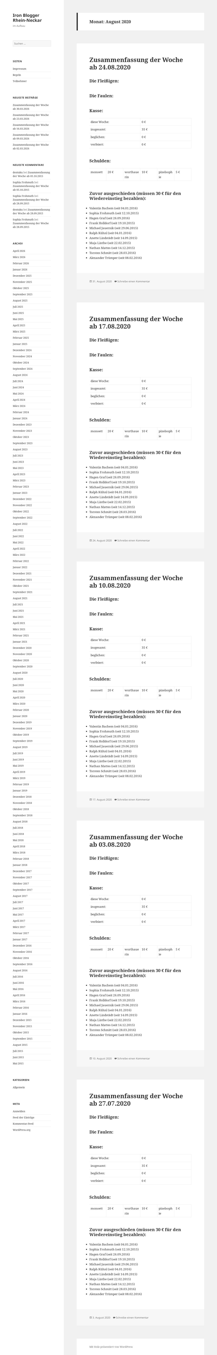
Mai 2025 (18, 319)
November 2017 (22, 877)
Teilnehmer (20, 81)
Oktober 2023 (21, 437)
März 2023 (19, 480)
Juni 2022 (18, 536)
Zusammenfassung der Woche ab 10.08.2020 (136, 581)
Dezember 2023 (22, 424)
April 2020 (19, 697)
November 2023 (22, 430)
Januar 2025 (20, 344)
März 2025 (19, 331)
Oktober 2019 (21, 734)
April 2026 (19, 251)
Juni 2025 (18, 313)
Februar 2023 (21, 486)
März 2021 (19, 629)
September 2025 (22, 294)
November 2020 (22, 654)
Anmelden (19, 1111)
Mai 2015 (18, 1063)
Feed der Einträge (23, 1117)
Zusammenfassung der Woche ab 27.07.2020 (136, 1099)
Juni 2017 (18, 908)
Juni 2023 (18, 461)
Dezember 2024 (22, 350)
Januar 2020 (20, 716)
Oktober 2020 (21, 660)
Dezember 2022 (22, 499)
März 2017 (19, 927)
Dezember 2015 (22, 1020)
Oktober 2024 (21, 362)
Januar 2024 (20, 418)
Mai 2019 (18, 765)
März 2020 (19, 703)
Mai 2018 (18, 840)
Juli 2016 (18, 976)
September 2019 (22, 741)
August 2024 (20, 375)
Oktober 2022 (21, 511)
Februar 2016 (21, 1007)
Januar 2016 (20, 1013)
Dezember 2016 (22, 945)
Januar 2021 (20, 641)
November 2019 (22, 728)
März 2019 (19, 778)
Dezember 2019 (22, 722)
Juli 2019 (18, 753)
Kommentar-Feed (23, 1123)
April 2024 (19, 399)
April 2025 (19, 325)
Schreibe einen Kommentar (133, 281)
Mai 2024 (18, 393)
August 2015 (20, 1044)
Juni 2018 (18, 834)
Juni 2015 (18, 1057)
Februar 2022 (21, 561)
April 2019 (19, 772)
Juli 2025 (18, 306)
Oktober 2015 (21, 1032)
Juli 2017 (18, 902)
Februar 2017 (21, 933)
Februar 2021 (21, 635)
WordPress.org (21, 1130)
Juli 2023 (18, 455)
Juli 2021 (18, 604)
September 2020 (22, 666)
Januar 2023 (20, 492)
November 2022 (22, 505)
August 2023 (20, 449)
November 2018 (22, 803)
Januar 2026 (20, 269)
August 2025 (20, 300)
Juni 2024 (18, 387)
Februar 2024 (21, 412)
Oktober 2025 (21, 288)
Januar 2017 (20, 939)
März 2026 (19, 257)
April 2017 (19, 920)
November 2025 (22, 282)
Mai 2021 (18, 616)
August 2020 (20, 672)
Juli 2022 (18, 530)
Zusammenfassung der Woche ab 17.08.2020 (136, 322)
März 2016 (19, 1001)
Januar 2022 (20, 567)
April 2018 (19, 846)
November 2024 (22, 356)
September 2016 (22, 964)
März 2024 (19, 406)
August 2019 (20, 747)
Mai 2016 (18, 989)
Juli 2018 (18, 827)
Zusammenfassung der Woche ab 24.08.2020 (136, 63)
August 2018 (20, 821)
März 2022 (19, 554)
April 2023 (19, 474)
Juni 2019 (18, 759)
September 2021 (22, 592)
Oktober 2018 (21, 809)
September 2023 (22, 443)
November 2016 (22, 951)
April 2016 (19, 995)
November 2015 (22, 1026)
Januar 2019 (20, 790)
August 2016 (20, 970)
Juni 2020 (18, 685)
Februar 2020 (21, 710)
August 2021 (20, 598)
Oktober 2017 (21, 883)
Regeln (17, 75)
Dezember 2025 (22, 275)
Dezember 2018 (22, 796)
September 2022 (22, 517)
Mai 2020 (18, 691)
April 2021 (19, 623)
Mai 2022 (18, 542)
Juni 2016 (18, 982)
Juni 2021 (18, 610)
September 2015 (22, 1038)
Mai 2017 (18, 914)
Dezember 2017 (22, 871)
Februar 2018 (21, 858)
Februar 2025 (21, 337)
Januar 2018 (20, 865)
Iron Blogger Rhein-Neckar (27, 17)
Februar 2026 (21, 263)
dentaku (18, 172)
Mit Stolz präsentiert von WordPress (111, 1346)
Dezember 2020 (22, 647)
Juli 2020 (18, 679)
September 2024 (22, 368)
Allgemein (19, 1087)
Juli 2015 (18, 1051)
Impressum (19, 68)
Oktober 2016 (21, 958)
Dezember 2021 (22, 573)
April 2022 (19, 548)
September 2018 (22, 815)
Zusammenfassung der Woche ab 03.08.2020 (136, 841)
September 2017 (22, 889)
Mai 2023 (18, 468)
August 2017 (20, 896)
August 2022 (20, 523)
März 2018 (19, 852)
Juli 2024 (18, 381)
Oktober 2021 (21, 585)
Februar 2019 (21, 784)
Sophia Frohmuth (23, 182)
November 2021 (22, 579)
